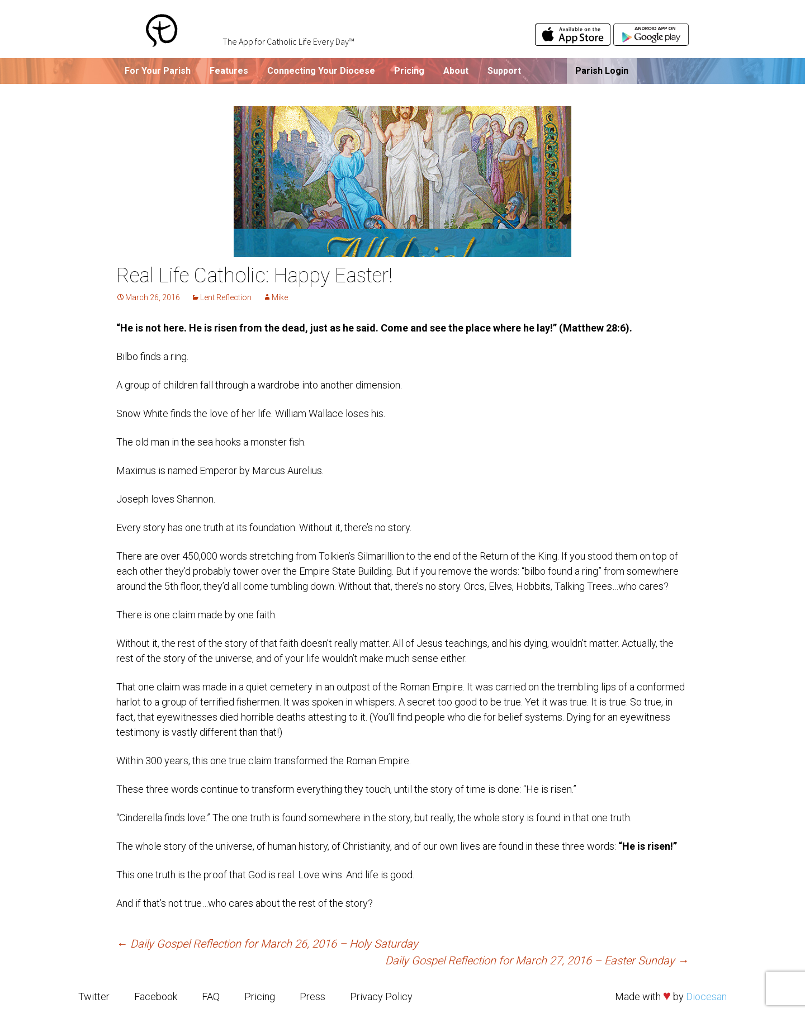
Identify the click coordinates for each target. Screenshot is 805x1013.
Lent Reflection (226, 297)
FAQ (211, 996)
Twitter (94, 996)
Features (229, 70)
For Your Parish (158, 70)
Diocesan (706, 996)
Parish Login (601, 70)
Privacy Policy (381, 996)
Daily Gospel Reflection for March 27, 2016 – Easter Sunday (537, 960)
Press (312, 996)
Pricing (409, 70)
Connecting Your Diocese (321, 70)
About (455, 70)
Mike (280, 297)
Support (504, 70)
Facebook (155, 996)
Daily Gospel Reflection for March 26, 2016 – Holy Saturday (267, 943)
